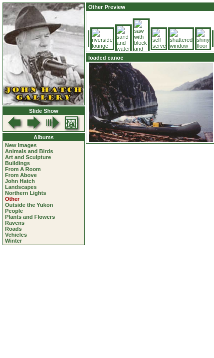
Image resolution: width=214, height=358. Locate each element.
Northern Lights (25, 193)
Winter (13, 241)
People (14, 211)
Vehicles (16, 235)
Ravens (14, 223)
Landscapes (21, 187)
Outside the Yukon (29, 205)
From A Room (23, 169)
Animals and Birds (29, 151)
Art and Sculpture (28, 157)
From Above (21, 175)
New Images (21, 145)
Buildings (17, 163)
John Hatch (20, 181)
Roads (13, 229)
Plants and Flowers (30, 217)
